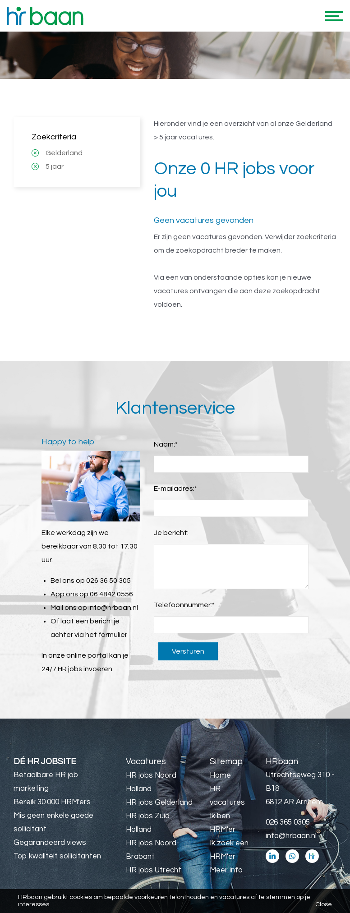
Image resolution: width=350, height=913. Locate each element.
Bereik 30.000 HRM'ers (52, 802)
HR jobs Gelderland (159, 802)
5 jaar (55, 166)
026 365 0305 (288, 822)
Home (220, 775)
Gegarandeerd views (50, 843)
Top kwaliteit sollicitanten (57, 856)
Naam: (166, 444)
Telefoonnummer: (184, 605)
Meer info (226, 870)
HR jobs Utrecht (153, 870)
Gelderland (64, 153)
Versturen (188, 651)
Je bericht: (171, 532)
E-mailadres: (175, 488)
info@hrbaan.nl (113, 607)
